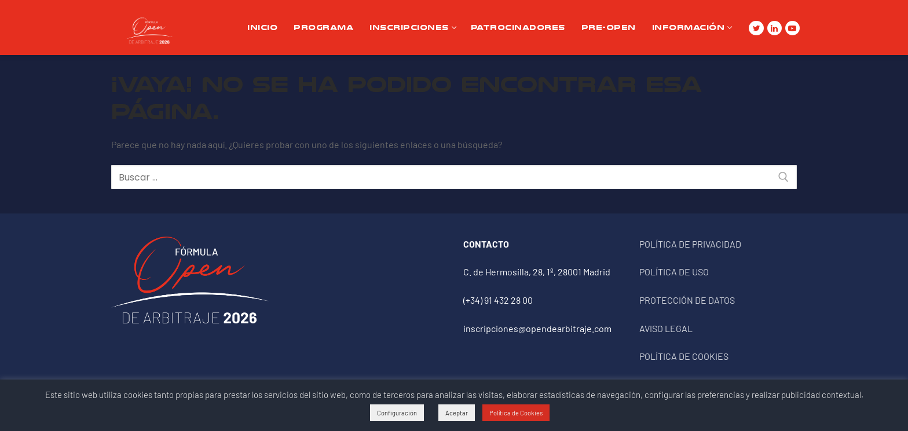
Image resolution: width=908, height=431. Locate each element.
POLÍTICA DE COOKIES (683, 356)
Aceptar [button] (456, 413)
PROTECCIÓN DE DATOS (687, 299)
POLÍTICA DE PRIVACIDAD (690, 243)
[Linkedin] (774, 28)
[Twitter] (756, 28)
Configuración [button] (397, 413)
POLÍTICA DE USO (674, 271)
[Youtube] (792, 28)
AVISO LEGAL (666, 328)
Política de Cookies (516, 413)
